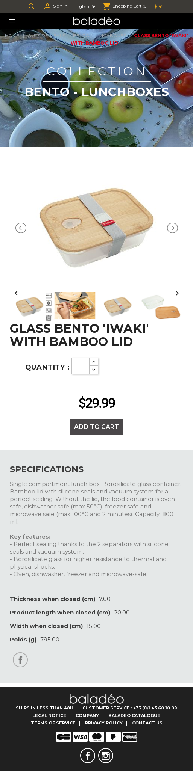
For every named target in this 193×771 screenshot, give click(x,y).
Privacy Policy (104, 723)
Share (20, 660)
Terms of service (53, 723)
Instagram (105, 755)
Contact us (147, 723)
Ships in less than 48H (44, 708)
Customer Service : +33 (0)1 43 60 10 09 (129, 708)
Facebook (87, 755)
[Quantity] (80, 366)
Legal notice (49, 715)
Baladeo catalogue (134, 715)
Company (87, 715)
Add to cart (96, 426)
